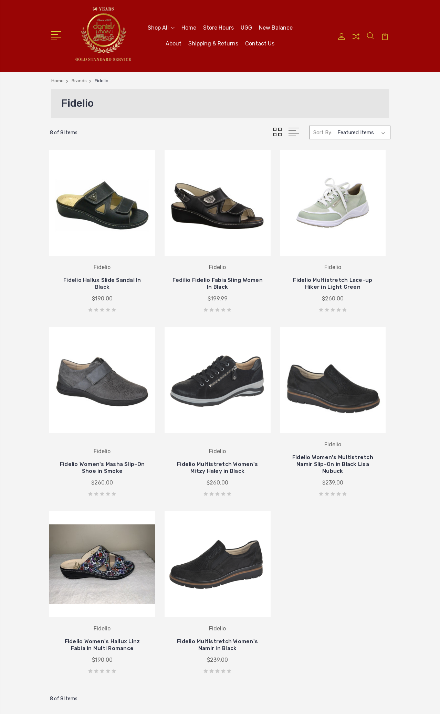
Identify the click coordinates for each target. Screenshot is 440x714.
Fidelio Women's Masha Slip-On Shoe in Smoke (352, 256)
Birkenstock (242, 565)
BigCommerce (150, 702)
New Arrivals (329, 534)
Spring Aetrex (331, 554)
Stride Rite (241, 575)
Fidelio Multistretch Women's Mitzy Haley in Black (89, 419)
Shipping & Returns (213, 43)
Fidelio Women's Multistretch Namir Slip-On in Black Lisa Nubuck (176, 415)
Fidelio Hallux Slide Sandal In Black (88, 260)
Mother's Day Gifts (337, 544)
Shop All (161, 27)
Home (188, 27)
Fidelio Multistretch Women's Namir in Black (351, 419)
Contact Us (259, 43)
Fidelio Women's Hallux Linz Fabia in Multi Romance (263, 419)
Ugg (234, 585)
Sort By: (322, 131)
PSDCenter (376, 702)
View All (238, 596)
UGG (246, 27)
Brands (323, 565)
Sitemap (182, 702)
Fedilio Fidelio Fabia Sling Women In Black (176, 260)
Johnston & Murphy (252, 554)
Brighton (239, 534)
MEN (320, 596)
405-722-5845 (79, 532)
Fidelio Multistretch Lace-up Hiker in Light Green (264, 256)
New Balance (276, 27)
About (173, 43)
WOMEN (324, 585)
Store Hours (218, 27)
